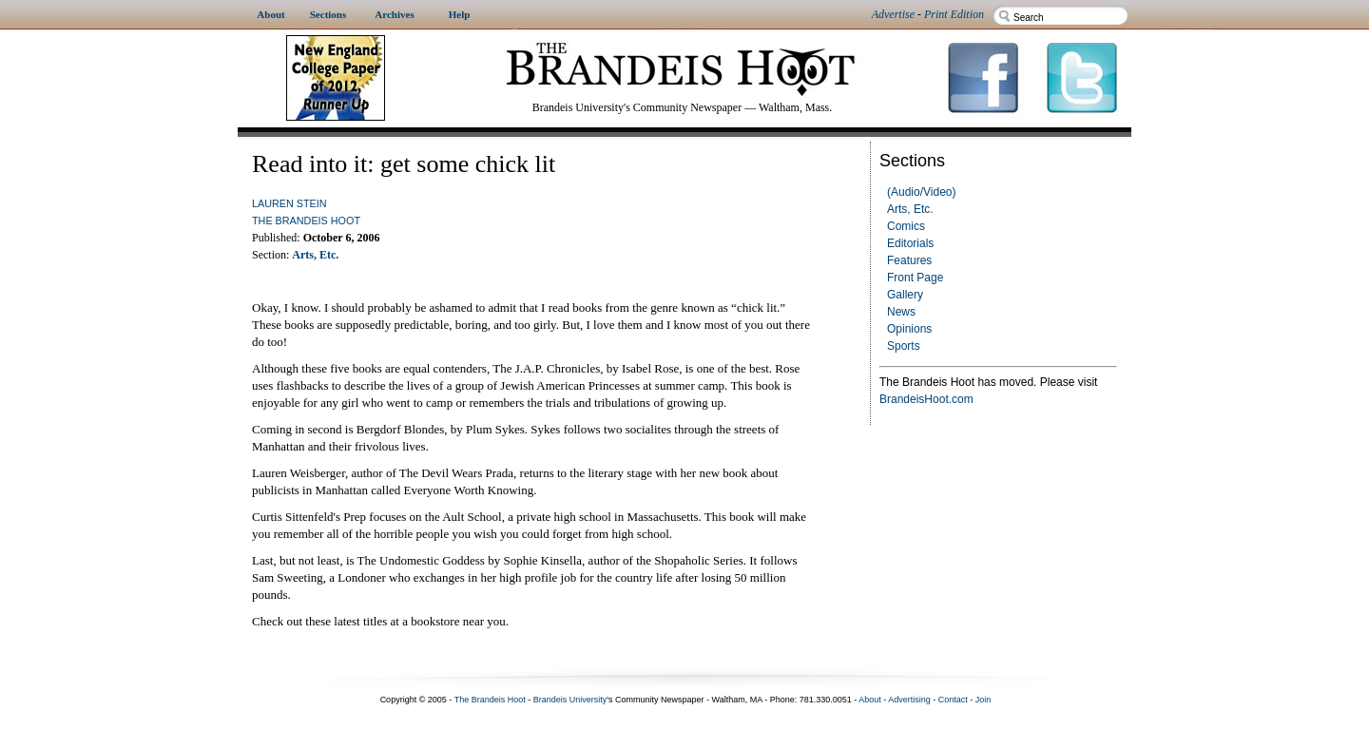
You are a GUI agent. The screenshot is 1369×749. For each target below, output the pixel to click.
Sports (903, 346)
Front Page (915, 277)
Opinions (909, 329)
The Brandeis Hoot (306, 220)
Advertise (893, 14)
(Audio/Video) (921, 192)
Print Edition (954, 14)
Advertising (909, 699)
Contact (953, 699)
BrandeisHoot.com (926, 399)
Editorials (910, 243)
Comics (906, 226)
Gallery (905, 294)
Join (983, 699)
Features (909, 260)
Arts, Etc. (910, 209)
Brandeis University (570, 699)
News (901, 311)
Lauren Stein (289, 203)
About (869, 699)
